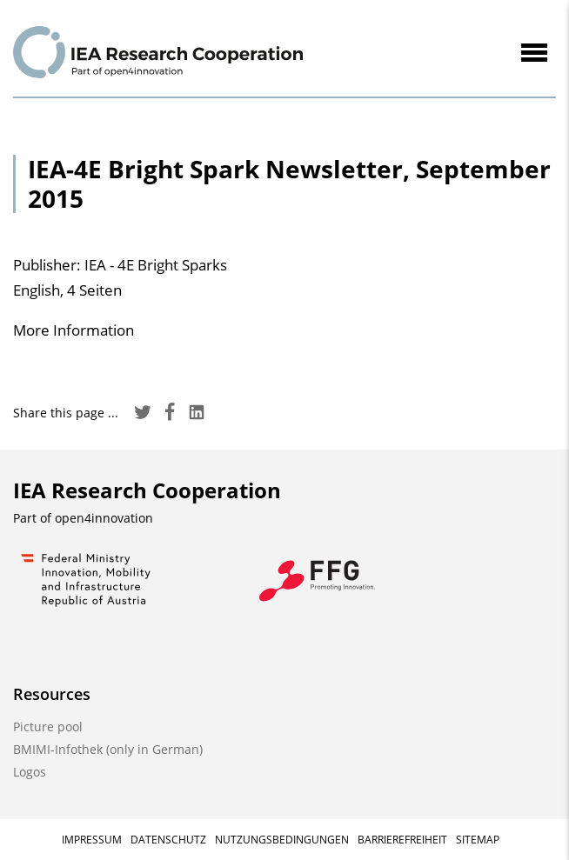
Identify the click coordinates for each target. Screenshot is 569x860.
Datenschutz (168, 839)
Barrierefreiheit (402, 839)
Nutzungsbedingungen (282, 839)
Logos (29, 771)
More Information (73, 330)
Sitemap (477, 839)
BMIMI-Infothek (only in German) (108, 749)
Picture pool (48, 726)
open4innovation (104, 518)
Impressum (92, 839)
